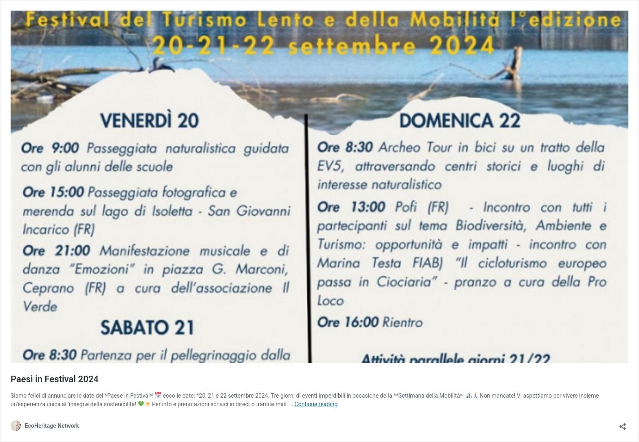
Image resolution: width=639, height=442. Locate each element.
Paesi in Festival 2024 (55, 379)
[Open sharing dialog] (622, 424)
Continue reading (316, 404)
